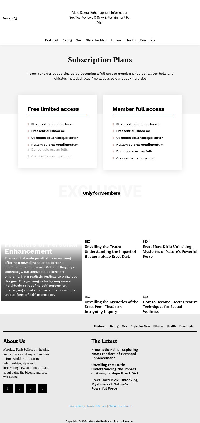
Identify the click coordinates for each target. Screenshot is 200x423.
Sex (87, 241)
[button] (10, 18)
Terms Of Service (97, 393)
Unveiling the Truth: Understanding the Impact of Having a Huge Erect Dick (111, 250)
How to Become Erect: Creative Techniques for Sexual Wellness (165, 300)
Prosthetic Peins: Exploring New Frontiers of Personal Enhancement (36, 247)
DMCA (112, 393)
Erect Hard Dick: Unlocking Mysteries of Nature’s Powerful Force (170, 248)
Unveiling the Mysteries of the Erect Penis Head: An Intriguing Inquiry (111, 300)
